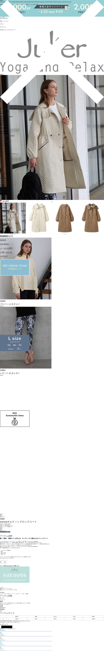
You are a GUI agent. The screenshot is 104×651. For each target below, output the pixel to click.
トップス (3, 144)
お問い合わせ (4, 203)
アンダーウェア (5, 164)
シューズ (3, 166)
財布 (1, 170)
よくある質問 (4, 201)
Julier (1, 123)
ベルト (2, 172)
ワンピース (3, 152)
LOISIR (2, 120)
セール (2, 189)
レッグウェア (4, 162)
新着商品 (3, 185)
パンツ (2, 148)
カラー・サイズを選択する (5, 531)
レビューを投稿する (6, 626)
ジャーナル (3, 199)
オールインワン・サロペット (9, 154)
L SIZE (3, 138)
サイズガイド (9, 565)
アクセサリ (3, 174)
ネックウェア (4, 160)
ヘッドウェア (4, 158)
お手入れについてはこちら (5, 604)
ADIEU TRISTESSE (6, 116)
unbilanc (2, 133)
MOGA (2, 125)
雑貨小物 (3, 178)
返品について (2, 516)
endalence (3, 131)
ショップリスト (5, 193)
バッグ (2, 168)
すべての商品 (4, 111)
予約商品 (3, 187)
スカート (3, 150)
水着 (1, 156)
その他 (2, 176)
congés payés (4, 118)
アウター (3, 146)
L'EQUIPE (3, 128)
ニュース (3, 197)
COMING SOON (7, 136)
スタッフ (3, 195)
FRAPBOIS (3, 113)
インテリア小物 (5, 180)
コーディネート (5, 191)
